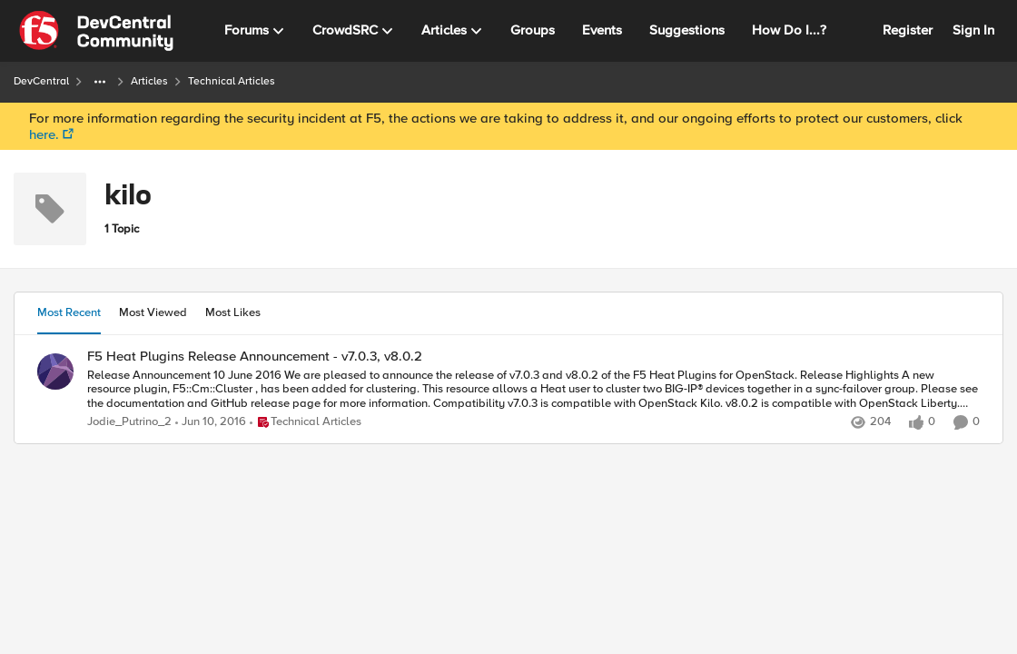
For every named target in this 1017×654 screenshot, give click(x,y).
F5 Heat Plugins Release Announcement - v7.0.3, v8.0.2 (254, 356)
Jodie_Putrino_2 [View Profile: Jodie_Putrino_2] (129, 422)
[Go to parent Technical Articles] (305, 422)
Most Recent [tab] (69, 312)
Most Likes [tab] (233, 312)
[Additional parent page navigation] (100, 81)
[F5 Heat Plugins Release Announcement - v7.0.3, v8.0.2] (533, 389)
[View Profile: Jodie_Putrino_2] (55, 371)
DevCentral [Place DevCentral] (41, 81)
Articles (149, 81)
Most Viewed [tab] (153, 312)
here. (44, 134)
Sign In (973, 30)
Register (908, 30)
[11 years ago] (210, 422)
